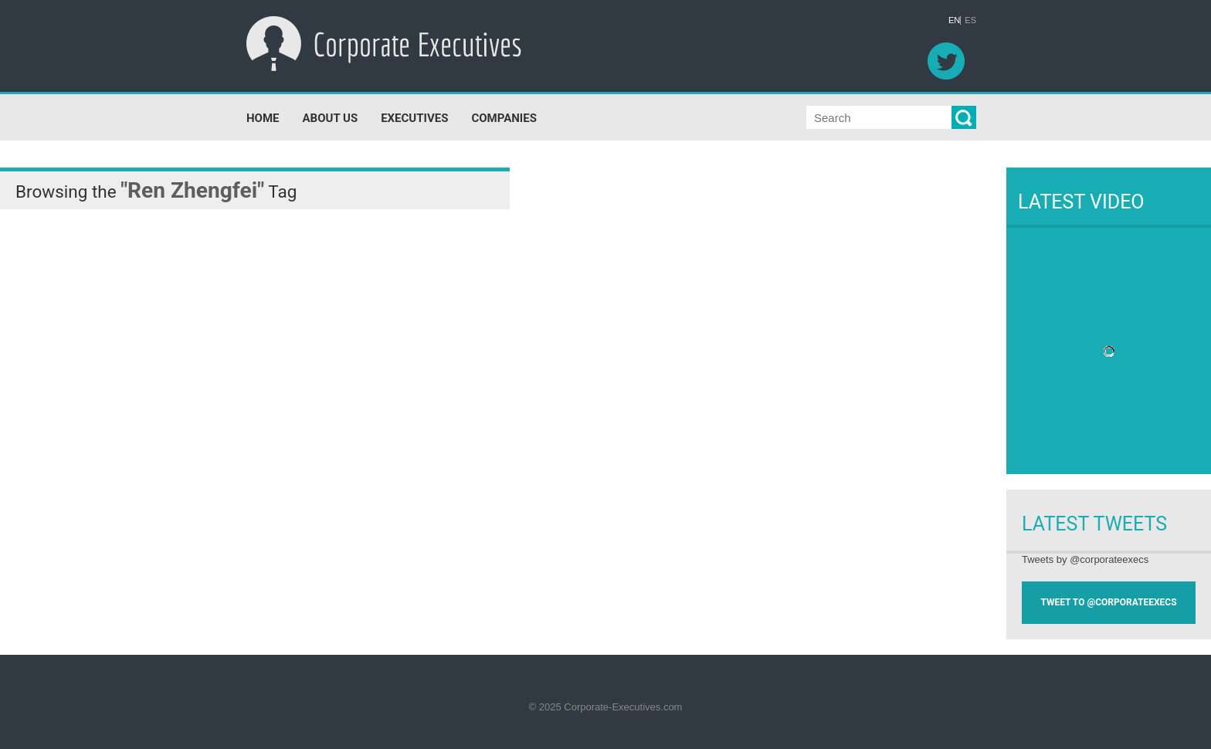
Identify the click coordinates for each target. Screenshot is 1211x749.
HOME (263, 118)
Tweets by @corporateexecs (1085, 559)
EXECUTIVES (414, 118)
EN (954, 20)
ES (970, 20)
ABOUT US (330, 118)
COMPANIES (503, 118)
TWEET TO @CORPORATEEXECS (1108, 602)
